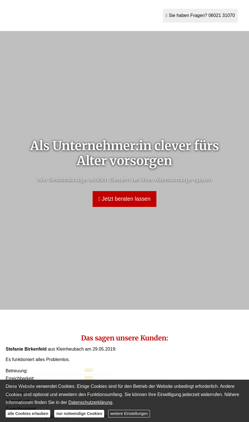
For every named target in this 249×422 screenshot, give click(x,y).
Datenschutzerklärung (90, 402)
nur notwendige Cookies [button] (79, 413)
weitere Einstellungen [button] (129, 413)
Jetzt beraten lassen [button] (124, 199)
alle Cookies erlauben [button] (28, 413)
